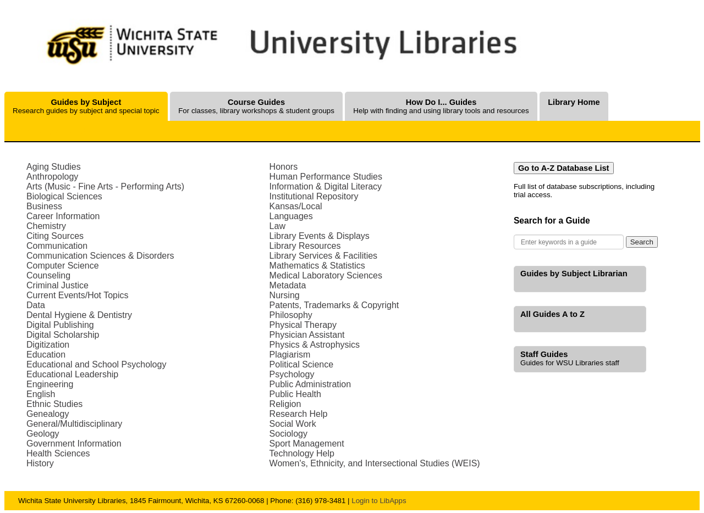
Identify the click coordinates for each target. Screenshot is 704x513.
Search (641, 242)
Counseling (48, 275)
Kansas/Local (296, 206)
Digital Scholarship (63, 334)
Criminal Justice (57, 285)
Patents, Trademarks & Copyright (334, 305)
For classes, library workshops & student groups (256, 106)
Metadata (288, 285)
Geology (42, 433)
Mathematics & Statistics (317, 265)
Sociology (288, 433)
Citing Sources (55, 236)
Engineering (49, 384)
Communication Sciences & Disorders (100, 255)
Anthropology (52, 176)
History (40, 463)
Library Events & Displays (320, 236)
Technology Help (302, 453)
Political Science (302, 364)
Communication (56, 245)
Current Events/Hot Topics (77, 295)
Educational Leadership (72, 374)
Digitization (47, 344)
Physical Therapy (303, 325)
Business (44, 206)
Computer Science (62, 265)
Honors (284, 166)
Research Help (299, 414)
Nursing (285, 295)
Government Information (74, 443)
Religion (285, 404)
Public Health (295, 394)
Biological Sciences (64, 196)
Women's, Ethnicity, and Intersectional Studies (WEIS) (375, 463)
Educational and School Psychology (96, 364)
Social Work (293, 423)
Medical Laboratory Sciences (326, 275)
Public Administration (310, 384)
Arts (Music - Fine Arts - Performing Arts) (105, 186)
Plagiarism (290, 354)
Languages (291, 216)
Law (277, 226)
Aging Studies (53, 166)
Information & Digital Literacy (326, 186)
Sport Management (307, 443)
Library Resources (305, 245)
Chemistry (46, 226)
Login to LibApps (378, 501)
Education (45, 354)
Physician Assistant (307, 334)
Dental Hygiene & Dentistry (79, 315)
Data (35, 305)
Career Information (63, 216)
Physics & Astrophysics (315, 344)
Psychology (292, 374)
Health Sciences (58, 453)
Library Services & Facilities (324, 255)
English (40, 394)
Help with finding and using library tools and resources (441, 106)
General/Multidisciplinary (74, 423)
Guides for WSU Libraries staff (569, 358)
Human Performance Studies (326, 176)
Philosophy (291, 315)
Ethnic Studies (54, 404)
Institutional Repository (314, 196)
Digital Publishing (60, 325)
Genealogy (47, 414)
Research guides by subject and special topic (86, 106)
